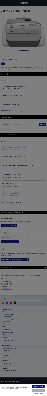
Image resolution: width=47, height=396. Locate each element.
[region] (23, 389)
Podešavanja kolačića (38, 393)
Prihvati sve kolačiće (38, 386)
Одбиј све (38, 390)
